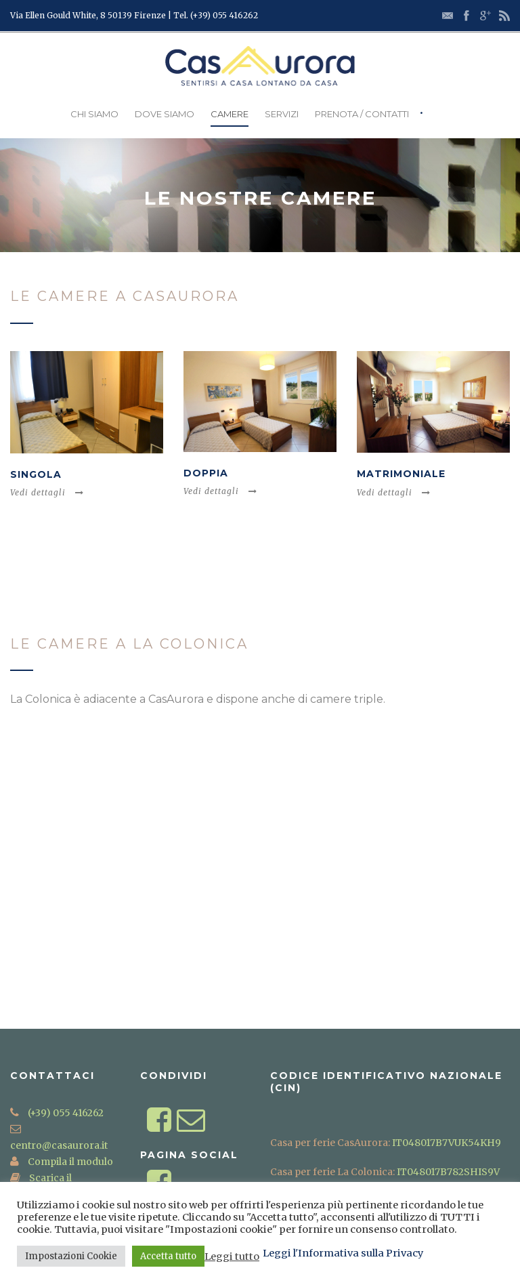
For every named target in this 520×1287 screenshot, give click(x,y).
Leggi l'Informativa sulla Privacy (343, 1253)
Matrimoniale (401, 474)
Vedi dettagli (47, 492)
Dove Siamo (164, 113)
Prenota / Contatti (362, 113)
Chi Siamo (94, 113)
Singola (36, 474)
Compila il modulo (69, 1162)
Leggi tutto (231, 1256)
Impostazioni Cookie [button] (71, 1256)
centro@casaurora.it (59, 1145)
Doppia (205, 473)
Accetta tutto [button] (168, 1256)
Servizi (282, 113)
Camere (229, 113)
